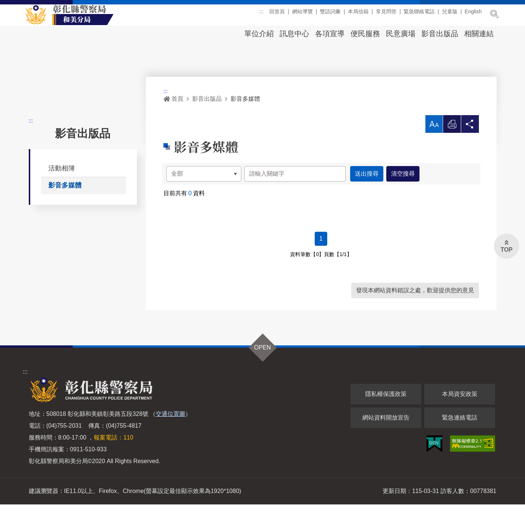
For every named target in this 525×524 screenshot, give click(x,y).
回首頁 (277, 14)
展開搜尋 (494, 14)
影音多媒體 (65, 204)
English (473, 14)
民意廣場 (400, 34)
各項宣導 (330, 34)
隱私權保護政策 (386, 413)
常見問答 (386, 14)
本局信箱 (358, 14)
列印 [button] (452, 145)
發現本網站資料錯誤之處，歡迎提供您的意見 (415, 310)
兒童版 (449, 14)
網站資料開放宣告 (386, 437)
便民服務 (365, 34)
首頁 (173, 118)
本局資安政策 (459, 413)
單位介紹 (259, 34)
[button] (434, 143)
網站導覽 (302, 14)
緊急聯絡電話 (419, 14)
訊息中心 (294, 34)
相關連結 (479, 34)
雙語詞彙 (330, 14)
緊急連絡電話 (459, 437)
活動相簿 (61, 187)
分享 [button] (470, 145)
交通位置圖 (170, 433)
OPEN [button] (262, 367)
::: (261, 14)
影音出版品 (439, 34)
